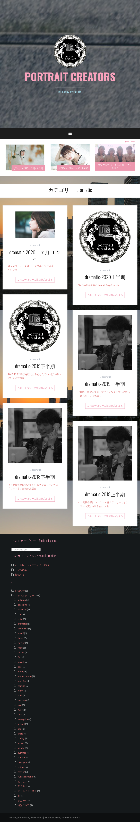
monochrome (25, 676)
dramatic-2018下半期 (35, 476)
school (21, 724)
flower (21, 642)
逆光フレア (24, 805)
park (20, 695)
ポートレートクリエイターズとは (33, 565)
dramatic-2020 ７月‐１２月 (35, 255)
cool (20, 614)
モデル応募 (21, 569)
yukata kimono (25, 776)
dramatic (36, 245)
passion (22, 700)
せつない (22, 781)
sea (19, 728)
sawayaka (23, 719)
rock (20, 714)
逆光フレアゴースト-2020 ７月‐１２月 (115, 166)
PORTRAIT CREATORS (70, 76)
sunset (21, 757)
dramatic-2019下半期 (35, 365)
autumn (22, 599)
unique (21, 767)
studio (21, 747)
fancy (20, 638)
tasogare (22, 762)
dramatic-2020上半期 (105, 276)
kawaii (21, 661)
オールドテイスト (27, 790)
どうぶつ (22, 786)
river (20, 709)
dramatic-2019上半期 (105, 383)
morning (22, 681)
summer (22, 752)
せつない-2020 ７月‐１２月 (73, 167)
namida (21, 685)
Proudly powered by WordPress (26, 817)
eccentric (23, 628)
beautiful (22, 604)
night (20, 690)
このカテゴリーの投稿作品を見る (35, 279)
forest (21, 652)
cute (20, 618)
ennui (21, 633)
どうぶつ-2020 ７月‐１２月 (28, 168)
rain (20, 704)
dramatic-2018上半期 (105, 494)
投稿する (19, 574)
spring (21, 738)
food (20, 647)
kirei (20, 666)
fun (19, 657)
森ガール (22, 800)
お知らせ (20, 590)
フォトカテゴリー (24, 595)
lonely (21, 671)
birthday (22, 609)
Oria (55, 817)
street (21, 743)
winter (21, 771)
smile (20, 733)
